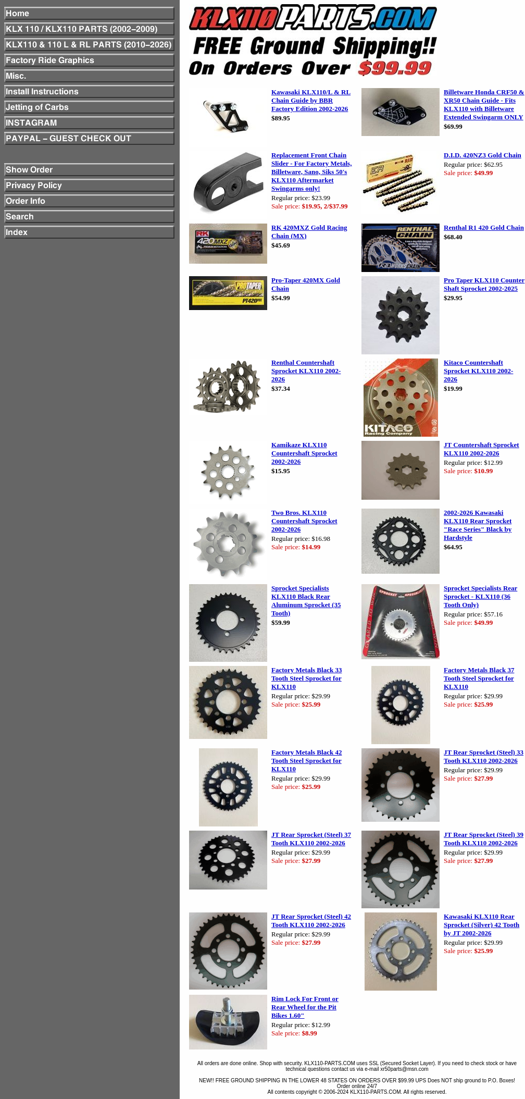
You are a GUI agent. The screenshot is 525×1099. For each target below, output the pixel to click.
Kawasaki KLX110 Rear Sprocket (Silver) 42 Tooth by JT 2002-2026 (481, 924)
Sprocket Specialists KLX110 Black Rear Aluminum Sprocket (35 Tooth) (306, 600)
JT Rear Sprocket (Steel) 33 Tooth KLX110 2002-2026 (483, 756)
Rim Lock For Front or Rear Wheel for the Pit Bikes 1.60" (305, 1007)
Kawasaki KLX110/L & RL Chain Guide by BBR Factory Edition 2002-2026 (311, 100)
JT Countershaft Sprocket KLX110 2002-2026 (481, 449)
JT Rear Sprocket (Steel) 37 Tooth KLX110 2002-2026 (311, 839)
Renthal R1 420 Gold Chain (484, 227)
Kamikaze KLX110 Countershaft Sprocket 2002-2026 (304, 453)
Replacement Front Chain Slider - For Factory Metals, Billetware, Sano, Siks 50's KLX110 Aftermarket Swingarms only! (311, 171)
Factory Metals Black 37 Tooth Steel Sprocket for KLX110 (479, 678)
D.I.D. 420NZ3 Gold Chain (482, 155)
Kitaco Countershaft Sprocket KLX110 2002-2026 (478, 371)
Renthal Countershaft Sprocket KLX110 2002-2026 (306, 371)
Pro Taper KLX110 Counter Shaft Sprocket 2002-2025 (484, 284)
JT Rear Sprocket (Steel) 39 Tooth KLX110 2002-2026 (483, 839)
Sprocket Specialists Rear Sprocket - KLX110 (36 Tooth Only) (480, 596)
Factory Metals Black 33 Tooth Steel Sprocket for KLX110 (306, 678)
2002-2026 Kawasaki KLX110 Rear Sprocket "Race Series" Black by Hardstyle (477, 525)
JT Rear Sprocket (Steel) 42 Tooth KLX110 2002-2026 (311, 920)
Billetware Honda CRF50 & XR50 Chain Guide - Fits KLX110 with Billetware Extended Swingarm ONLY (484, 104)
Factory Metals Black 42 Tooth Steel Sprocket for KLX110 (306, 760)
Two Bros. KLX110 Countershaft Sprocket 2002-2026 (304, 521)
